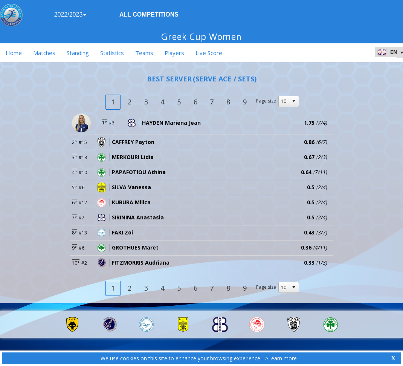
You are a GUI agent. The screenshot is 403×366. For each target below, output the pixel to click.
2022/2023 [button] (70, 14)
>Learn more (281, 358)
